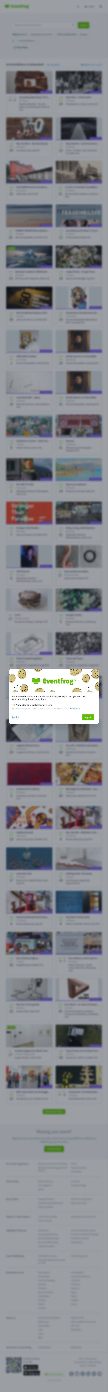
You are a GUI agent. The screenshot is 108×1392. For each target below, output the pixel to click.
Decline (15, 717)
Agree (88, 717)
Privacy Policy (75, 709)
